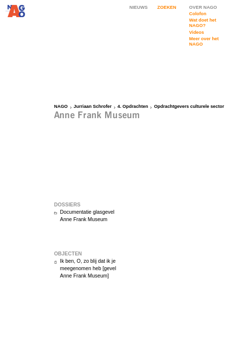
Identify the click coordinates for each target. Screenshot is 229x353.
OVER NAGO (203, 7)
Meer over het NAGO (204, 41)
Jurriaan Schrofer (93, 106)
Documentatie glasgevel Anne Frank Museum (87, 215)
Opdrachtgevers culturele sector (189, 106)
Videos (196, 32)
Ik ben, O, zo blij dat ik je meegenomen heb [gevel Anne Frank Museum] (88, 268)
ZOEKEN (166, 7)
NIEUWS (138, 7)
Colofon (197, 13)
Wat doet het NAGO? (202, 23)
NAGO (61, 106)
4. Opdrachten (132, 106)
